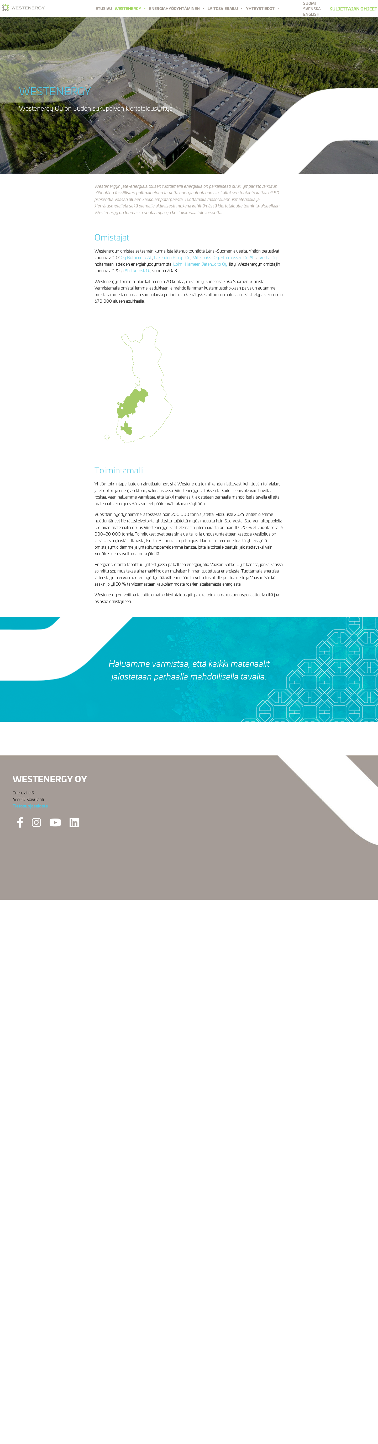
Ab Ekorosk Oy (138, 270)
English (311, 14)
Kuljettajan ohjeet (353, 8)
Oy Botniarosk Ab (136, 257)
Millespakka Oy (205, 257)
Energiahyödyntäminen (177, 8)
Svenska (312, 8)
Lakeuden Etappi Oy (172, 257)
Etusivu (104, 8)
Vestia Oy (268, 257)
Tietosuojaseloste (30, 805)
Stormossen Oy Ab (238, 257)
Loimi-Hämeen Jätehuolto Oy (200, 263)
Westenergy (130, 8)
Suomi (309, 3)
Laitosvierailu (225, 8)
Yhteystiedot (263, 8)
